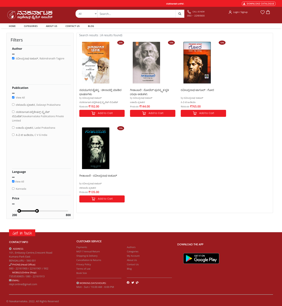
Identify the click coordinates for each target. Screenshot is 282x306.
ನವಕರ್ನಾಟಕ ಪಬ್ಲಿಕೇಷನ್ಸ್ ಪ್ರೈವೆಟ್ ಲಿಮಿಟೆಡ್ (98, 102)
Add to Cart (101, 113)
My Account (133, 255)
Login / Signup (240, 12)
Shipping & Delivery (87, 255)
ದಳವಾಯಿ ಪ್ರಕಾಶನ (234, 102)
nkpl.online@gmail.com (23, 284)
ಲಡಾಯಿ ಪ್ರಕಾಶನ (135, 102)
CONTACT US (72, 26)
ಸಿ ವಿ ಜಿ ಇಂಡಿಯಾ (184, 102)
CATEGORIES (31, 26)
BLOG (91, 26)
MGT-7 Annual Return (88, 251)
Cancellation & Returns (88, 260)
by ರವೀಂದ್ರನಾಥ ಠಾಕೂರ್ (90, 97)
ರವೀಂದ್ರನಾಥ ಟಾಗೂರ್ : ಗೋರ (194, 90)
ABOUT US (51, 26)
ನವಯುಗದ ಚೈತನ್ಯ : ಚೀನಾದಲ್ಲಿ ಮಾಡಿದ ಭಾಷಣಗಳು (100, 91)
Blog (129, 268)
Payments (81, 247)
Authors (131, 247)
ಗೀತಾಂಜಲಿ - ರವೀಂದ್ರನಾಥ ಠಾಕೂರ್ (245, 90)
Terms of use (83, 268)
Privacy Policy (83, 264)
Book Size (81, 273)
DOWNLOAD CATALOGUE (258, 3)
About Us (132, 260)
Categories (132, 251)
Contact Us (133, 264)
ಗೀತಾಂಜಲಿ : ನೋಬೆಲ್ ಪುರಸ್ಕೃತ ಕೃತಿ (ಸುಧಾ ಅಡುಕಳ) (147, 91)
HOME (13, 26)
